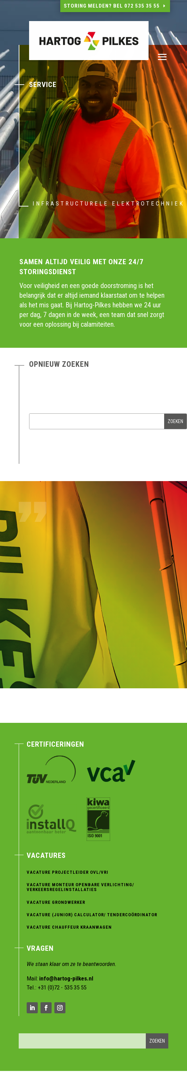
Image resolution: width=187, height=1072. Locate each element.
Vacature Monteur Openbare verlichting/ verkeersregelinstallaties (80, 887)
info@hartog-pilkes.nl (66, 978)
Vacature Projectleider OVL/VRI (67, 872)
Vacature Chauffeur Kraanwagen (69, 927)
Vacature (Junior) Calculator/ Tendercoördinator (92, 914)
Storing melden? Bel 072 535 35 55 (112, 6)
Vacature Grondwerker (56, 902)
